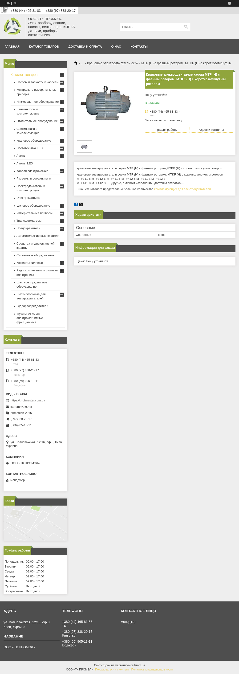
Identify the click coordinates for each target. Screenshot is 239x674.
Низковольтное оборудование (37, 101)
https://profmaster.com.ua (28, 400)
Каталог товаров (44, 46)
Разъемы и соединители (33, 178)
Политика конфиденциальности (152, 669)
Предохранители (28, 228)
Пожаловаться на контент (112, 669)
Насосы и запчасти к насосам (37, 82)
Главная (12, 46)
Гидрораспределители (32, 306)
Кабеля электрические (32, 171)
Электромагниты (28, 198)
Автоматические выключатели (37, 235)
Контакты (139, 46)
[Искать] (186, 27)
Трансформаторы (28, 220)
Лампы (21, 155)
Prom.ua (139, 665)
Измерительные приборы (34, 213)
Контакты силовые (29, 263)
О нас (116, 46)
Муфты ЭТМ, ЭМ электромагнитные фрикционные (29, 318)
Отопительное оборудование (37, 121)
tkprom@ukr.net (21, 406)
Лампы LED (24, 163)
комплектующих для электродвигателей (182, 189)
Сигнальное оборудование (35, 255)
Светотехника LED (29, 148)
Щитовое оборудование (33, 205)
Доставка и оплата (85, 46)
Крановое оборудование (33, 140)
